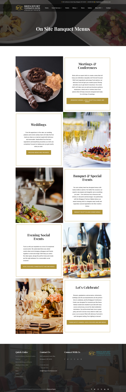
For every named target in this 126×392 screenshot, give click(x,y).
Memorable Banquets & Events (24, 362)
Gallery (90, 8)
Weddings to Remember (22, 365)
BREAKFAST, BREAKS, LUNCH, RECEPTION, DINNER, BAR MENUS (87, 101)
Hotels (67, 8)
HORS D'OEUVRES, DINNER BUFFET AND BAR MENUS (39, 266)
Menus (74, 8)
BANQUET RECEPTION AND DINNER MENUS (87, 212)
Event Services (56, 8)
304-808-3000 (91, 2)
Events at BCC (19, 376)
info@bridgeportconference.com (103, 2)
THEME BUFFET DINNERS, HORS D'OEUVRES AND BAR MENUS (87, 322)
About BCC (98, 8)
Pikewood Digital (51, 389)
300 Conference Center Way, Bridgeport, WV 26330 (74, 2)
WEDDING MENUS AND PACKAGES (38, 152)
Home (46, 8)
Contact (108, 8)
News (83, 8)
